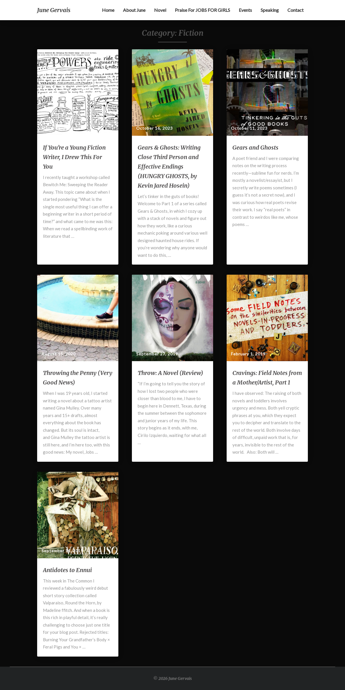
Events (245, 10)
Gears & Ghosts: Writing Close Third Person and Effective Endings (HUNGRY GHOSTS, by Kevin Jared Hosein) (169, 166)
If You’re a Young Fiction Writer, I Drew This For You (74, 157)
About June (134, 10)
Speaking (270, 10)
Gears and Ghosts (255, 147)
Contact (295, 10)
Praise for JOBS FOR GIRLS (202, 10)
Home (108, 10)
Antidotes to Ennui (67, 570)
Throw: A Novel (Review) (170, 372)
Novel (160, 10)
